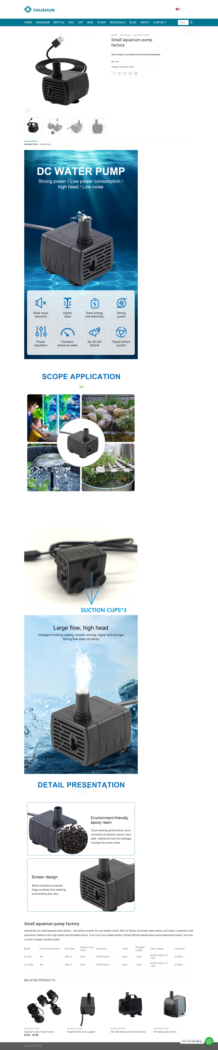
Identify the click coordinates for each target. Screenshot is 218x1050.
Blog (133, 22)
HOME (28, 22)
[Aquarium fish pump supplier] (87, 1006)
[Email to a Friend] (124, 73)
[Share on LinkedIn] (135, 73)
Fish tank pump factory (165, 1032)
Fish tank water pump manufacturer (128, 1032)
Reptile (59, 22)
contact (159, 22)
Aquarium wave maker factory (39, 1032)
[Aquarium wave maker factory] (44, 1006)
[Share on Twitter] (119, 73)
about (145, 22)
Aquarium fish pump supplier (81, 1032)
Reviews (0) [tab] (45, 144)
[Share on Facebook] (114, 73)
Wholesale (118, 22)
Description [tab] (30, 144)
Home (114, 35)
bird (90, 22)
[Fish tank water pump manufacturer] (131, 1006)
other (101, 22)
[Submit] (191, 22)
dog (71, 22)
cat (80, 22)
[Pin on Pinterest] (130, 73)
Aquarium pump (141, 35)
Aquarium (43, 22)
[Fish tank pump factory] (174, 1006)
